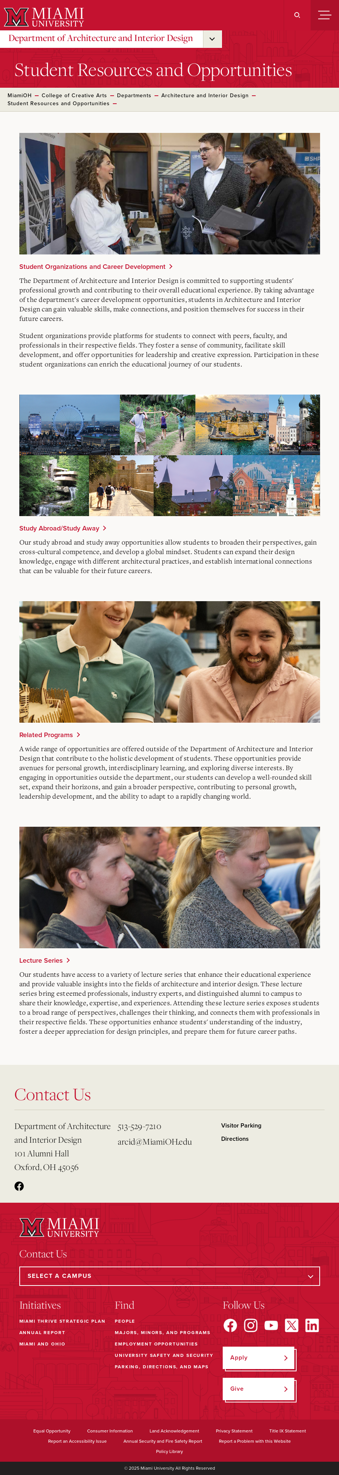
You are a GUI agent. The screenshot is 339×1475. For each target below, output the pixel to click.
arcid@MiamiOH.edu (155, 1141)
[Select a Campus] (169, 1276)
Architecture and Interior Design (205, 95)
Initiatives (40, 1305)
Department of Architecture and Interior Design (100, 38)
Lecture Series (41, 960)
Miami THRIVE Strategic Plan (62, 1321)
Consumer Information (110, 1431)
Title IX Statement (287, 1431)
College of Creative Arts (74, 95)
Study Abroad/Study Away (59, 528)
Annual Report (42, 1332)
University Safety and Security (164, 1355)
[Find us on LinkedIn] (312, 1325)
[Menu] (325, 15)
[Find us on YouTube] (271, 1325)
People (125, 1321)
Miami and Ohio (42, 1344)
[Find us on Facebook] (230, 1325)
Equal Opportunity (51, 1431)
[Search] (297, 15)
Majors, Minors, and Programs (163, 1332)
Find (124, 1305)
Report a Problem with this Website (255, 1441)
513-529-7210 (139, 1125)
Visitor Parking (241, 1125)
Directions (235, 1139)
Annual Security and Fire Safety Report (162, 1441)
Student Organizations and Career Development (92, 266)
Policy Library (169, 1451)
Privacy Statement (234, 1431)
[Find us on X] (291, 1325)
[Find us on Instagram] (250, 1325)
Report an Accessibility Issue (77, 1441)
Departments (134, 95)
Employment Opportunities (156, 1344)
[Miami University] (43, 17)
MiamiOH (20, 95)
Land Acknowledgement (174, 1431)
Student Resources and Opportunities (59, 103)
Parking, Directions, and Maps (162, 1366)
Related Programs (46, 735)
